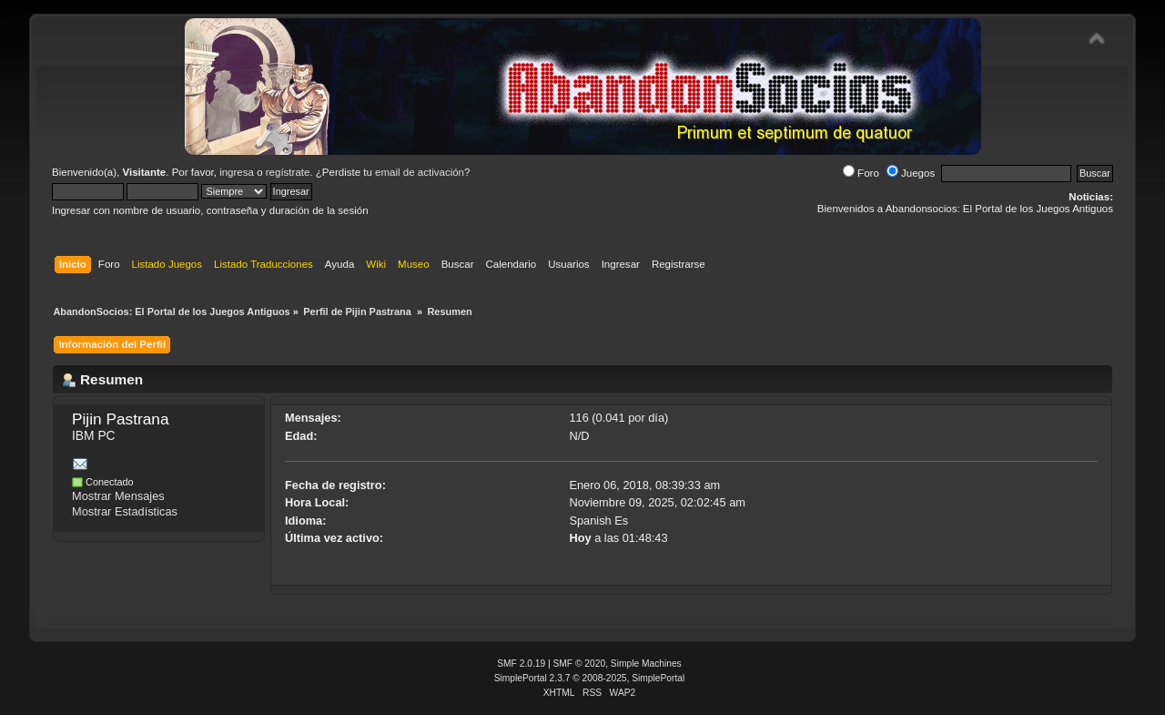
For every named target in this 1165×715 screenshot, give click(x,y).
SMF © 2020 (579, 664)
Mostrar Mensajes (118, 496)
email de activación (419, 172)
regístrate (288, 172)
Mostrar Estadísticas (124, 511)
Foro (861, 173)
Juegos (910, 173)
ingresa (236, 172)
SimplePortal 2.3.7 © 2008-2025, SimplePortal (589, 678)
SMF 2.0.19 (521, 664)
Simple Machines (646, 664)
